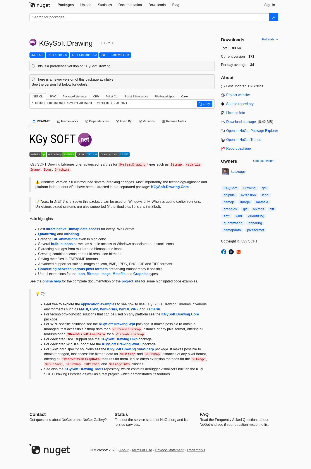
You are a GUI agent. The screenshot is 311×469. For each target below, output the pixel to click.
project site (131, 281)
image (245, 202)
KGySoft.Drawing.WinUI (121, 344)
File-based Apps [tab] (165, 96)
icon (265, 195)
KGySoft (230, 188)
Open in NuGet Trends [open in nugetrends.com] (243, 140)
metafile (262, 202)
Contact (37, 414)
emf (227, 216)
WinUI (124, 309)
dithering (71, 234)
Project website (238, 95)
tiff (272, 209)
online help (52, 281)
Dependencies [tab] (97, 121)
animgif (258, 209)
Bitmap (92, 274)
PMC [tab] (53, 96)
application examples (98, 304)
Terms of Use (142, 450)
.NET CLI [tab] (37, 96)
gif (245, 209)
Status (121, 414)
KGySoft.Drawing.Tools (83, 369)
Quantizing (47, 234)
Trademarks (196, 450)
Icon (81, 274)
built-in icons (62, 244)
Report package (238, 148)
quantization (233, 223)
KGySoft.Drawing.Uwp (119, 339)
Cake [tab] (184, 96)
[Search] (273, 17)
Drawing (249, 188)
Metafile (119, 274)
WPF (135, 309)
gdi (264, 188)
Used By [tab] (124, 121)
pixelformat (255, 230)
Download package (241, 122)
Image (105, 274)
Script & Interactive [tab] (136, 96)
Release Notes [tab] (174, 121)
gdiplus (229, 195)
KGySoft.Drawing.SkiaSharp (130, 349)
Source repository (240, 104)
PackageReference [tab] (75, 96)
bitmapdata (232, 230)
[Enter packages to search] (149, 17)
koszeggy (238, 171)
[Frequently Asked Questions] (204, 414)
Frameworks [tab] (67, 121)
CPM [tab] (96, 96)
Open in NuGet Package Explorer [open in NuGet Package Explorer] (252, 131)
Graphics (140, 274)
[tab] (65, 5)
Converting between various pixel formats (73, 269)
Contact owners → (265, 161)
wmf (239, 216)
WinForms (108, 309)
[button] (204, 104)
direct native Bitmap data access (73, 229)
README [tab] (41, 121)
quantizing (256, 216)
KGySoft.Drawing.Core (170, 187)
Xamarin (153, 309)
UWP (94, 309)
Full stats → (270, 39)
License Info (235, 113)
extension (248, 195)
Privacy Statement (169, 450)
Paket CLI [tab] (112, 96)
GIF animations (65, 239)
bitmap (229, 202)
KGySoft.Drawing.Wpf (117, 324)
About (124, 450)
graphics (230, 209)
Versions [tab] (147, 121)
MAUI (83, 309)
